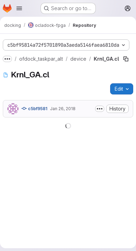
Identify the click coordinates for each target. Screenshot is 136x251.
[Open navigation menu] (19, 8)
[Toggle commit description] (99, 109)
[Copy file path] (125, 58)
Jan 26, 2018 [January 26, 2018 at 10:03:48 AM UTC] (63, 108)
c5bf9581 (34, 108)
